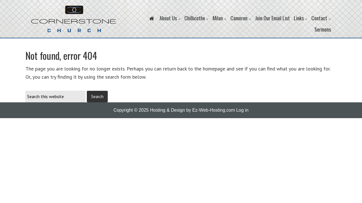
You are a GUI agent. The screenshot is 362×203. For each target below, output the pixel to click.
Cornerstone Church (73, 22)
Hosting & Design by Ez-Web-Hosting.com (192, 110)
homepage (214, 68)
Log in (242, 110)
